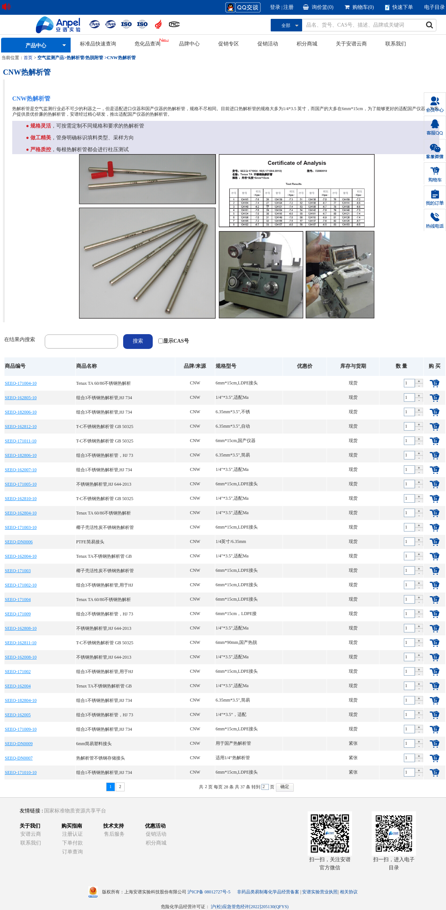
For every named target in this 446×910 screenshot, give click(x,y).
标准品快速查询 (98, 44)
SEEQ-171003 (18, 570)
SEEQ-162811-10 (21, 642)
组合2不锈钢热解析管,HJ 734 (104, 729)
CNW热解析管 (121, 57)
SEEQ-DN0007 (19, 758)
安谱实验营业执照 (320, 891)
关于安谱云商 (351, 44)
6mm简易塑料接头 (94, 743)
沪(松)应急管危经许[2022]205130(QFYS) (250, 906)
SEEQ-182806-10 (21, 455)
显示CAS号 (176, 341)
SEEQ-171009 (18, 614)
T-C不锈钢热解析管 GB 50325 (105, 426)
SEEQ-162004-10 (21, 556)
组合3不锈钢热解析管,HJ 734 (104, 397)
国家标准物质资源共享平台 (75, 811)
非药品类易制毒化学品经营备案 (268, 891)
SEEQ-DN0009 (19, 743)
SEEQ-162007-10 (21, 469)
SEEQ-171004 (18, 599)
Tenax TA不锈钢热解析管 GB (104, 556)
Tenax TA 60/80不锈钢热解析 (103, 383)
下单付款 (72, 843)
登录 (275, 7)
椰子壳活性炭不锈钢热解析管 (105, 527)
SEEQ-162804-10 (21, 513)
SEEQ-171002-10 (21, 585)
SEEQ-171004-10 (21, 383)
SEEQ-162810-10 (21, 498)
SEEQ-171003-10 (21, 527)
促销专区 (228, 44)
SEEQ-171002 (18, 671)
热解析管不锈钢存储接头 (100, 758)
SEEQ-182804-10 (21, 700)
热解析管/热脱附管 (85, 57)
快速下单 (399, 7)
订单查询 (72, 852)
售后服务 (114, 834)
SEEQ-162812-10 (21, 426)
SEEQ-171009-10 (21, 729)
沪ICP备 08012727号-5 (208, 891)
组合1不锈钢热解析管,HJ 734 (104, 469)
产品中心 (36, 45)
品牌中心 (189, 44)
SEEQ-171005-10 (21, 484)
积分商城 (307, 44)
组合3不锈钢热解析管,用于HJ (104, 585)
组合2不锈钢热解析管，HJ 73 (104, 614)
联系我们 (395, 44)
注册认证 (72, 834)
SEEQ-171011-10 (21, 441)
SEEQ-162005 (18, 714)
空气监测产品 (50, 57)
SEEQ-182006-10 (21, 412)
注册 (288, 7)
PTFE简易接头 (90, 541)
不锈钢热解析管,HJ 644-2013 (103, 484)
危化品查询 (148, 44)
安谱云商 (30, 834)
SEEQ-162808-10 (21, 628)
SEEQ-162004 (18, 686)
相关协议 (349, 891)
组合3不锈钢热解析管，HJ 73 (104, 455)
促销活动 (267, 44)
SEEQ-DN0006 (19, 541)
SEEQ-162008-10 (21, 657)
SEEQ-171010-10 (21, 772)
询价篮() (318, 7)
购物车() (359, 7)
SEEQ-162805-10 (21, 397)
